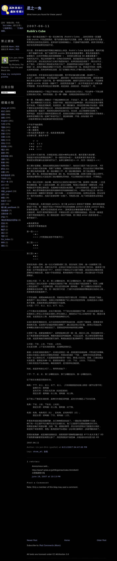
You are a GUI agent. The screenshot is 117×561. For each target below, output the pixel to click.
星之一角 (4, 182)
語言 (3, 204)
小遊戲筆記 (7, 28)
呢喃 (3, 140)
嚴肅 (3, 153)
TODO (4, 178)
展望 (3, 226)
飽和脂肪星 (5, 175)
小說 (3, 188)
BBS (3, 242)
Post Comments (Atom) (50, 545)
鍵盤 (3, 198)
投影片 (4, 201)
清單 (3, 194)
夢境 (3, 169)
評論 (3, 217)
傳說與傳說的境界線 (9, 220)
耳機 (3, 166)
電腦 (3, 127)
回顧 (3, 134)
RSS (17, 46)
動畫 (3, 162)
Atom (11, 46)
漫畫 (3, 159)
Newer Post (32, 540)
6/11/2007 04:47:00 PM (74, 447)
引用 (3, 124)
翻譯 (3, 230)
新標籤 (4, 146)
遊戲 (3, 118)
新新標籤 (4, 156)
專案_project (6, 191)
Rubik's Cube (36, 31)
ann (3, 185)
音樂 (3, 137)
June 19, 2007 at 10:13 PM (46, 477)
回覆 (3, 172)
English (4, 121)
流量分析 (4, 214)
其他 (3, 143)
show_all (5, 108)
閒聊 (3, 114)
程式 (3, 111)
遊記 (3, 233)
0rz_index (5, 239)
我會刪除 (4, 210)
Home (67, 540)
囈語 (3, 150)
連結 (3, 246)
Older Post (101, 540)
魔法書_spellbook (8, 207)
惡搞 (3, 223)
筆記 (3, 130)
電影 (3, 236)
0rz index (7, 25)
